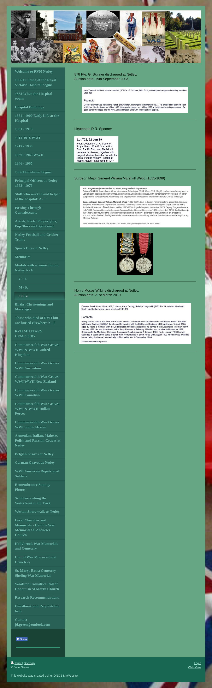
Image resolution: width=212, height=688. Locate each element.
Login (197, 663)
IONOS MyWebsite (65, 675)
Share (22, 639)
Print (16, 663)
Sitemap (29, 663)
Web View (194, 667)
